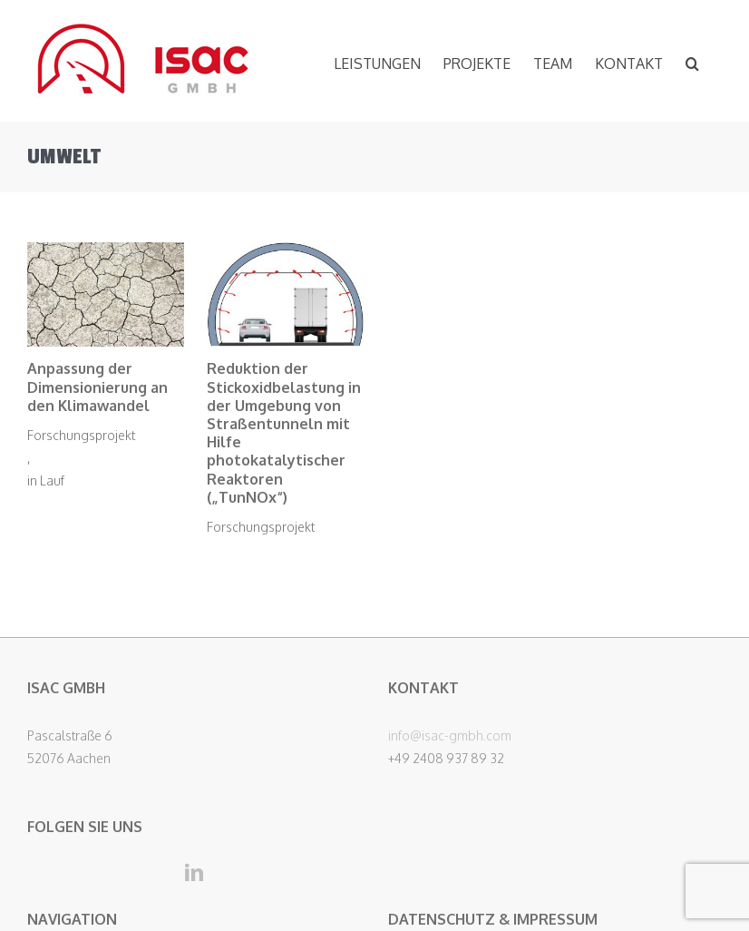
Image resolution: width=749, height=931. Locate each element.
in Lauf (45, 480)
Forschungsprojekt (81, 435)
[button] (692, 61)
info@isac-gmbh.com (449, 735)
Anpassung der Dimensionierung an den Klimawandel (97, 386)
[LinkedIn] (194, 873)
